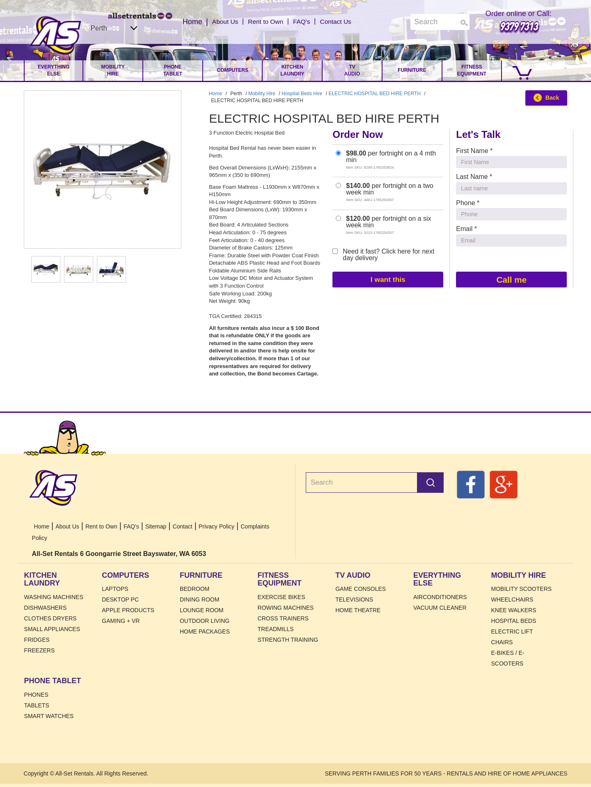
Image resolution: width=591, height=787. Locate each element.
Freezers (39, 650)
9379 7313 (518, 25)
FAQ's (304, 22)
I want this (388, 279)
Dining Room (199, 599)
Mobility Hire (113, 70)
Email (466, 228)
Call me (511, 279)
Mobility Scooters (521, 589)
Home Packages (205, 631)
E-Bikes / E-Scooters (508, 658)
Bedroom (194, 589)
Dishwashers (45, 607)
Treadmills (276, 629)
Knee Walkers (513, 610)
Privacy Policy (216, 526)
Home (55, 35)
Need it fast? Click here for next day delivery (383, 254)
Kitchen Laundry (292, 70)
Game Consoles (360, 589)
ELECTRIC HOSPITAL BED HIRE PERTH (374, 93)
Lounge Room (202, 610)
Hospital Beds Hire (302, 93)
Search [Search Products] (464, 23)
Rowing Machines (286, 607)
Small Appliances (52, 629)
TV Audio (352, 70)
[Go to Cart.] (518, 70)
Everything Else (54, 70)
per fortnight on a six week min (383, 225)
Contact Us (342, 22)
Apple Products (128, 610)
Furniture (412, 70)
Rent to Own (263, 22)
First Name (474, 150)
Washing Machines (53, 597)
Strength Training (288, 639)
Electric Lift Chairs (512, 636)
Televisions (354, 599)
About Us (218, 22)
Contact (182, 526)
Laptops (115, 589)
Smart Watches (49, 716)
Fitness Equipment (471, 70)
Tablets (36, 705)
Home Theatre (357, 610)
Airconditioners (440, 597)
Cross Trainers (283, 618)
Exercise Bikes (281, 597)
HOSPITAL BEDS (513, 621)
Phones (36, 694)
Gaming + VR (121, 621)
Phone (467, 202)
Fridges (37, 639)
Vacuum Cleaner (440, 607)
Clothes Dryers (50, 618)
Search (430, 482)
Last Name (474, 176)
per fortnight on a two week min (384, 192)
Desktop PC (120, 599)
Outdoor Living (204, 621)
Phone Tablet (172, 70)
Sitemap (155, 526)
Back (546, 98)
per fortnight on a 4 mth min (386, 159)
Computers (232, 70)
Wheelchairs (512, 599)
